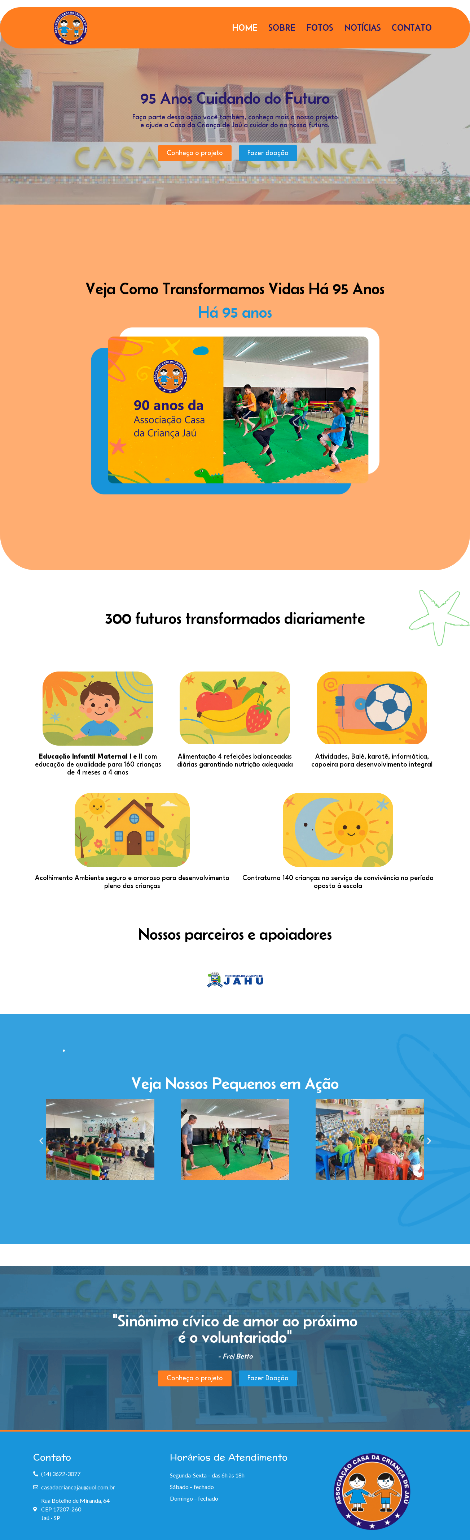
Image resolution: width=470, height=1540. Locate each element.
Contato (412, 28)
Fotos (319, 28)
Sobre (281, 28)
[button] (41, 1140)
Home (245, 28)
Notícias (362, 28)
